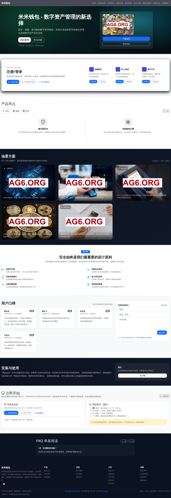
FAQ (166, 111)
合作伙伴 (111, 483)
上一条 (124, 441)
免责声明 (143, 477)
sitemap (105, 491)
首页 (94, 3)
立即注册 (13, 82)
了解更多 (102, 82)
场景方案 (119, 3)
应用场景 (47, 477)
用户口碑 (137, 3)
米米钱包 (5, 3)
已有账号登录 (28, 82)
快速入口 (47, 471)
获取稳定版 (11, 413)
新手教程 (79, 474)
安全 (6, 111)
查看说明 (164, 396)
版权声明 (143, 471)
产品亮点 (110, 3)
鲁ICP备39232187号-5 (72, 491)
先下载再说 (43, 82)
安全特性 (128, 3)
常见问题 (38, 39)
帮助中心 (79, 477)
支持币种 (47, 474)
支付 (26, 111)
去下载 (142, 375)
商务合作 (111, 480)
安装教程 (38, 413)
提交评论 (162, 332)
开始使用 (24, 39)
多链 (16, 111)
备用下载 (25, 413)
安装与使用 (146, 3)
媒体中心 (111, 471)
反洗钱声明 (144, 474)
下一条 (131, 441)
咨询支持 (126, 44)
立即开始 (156, 3)
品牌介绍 (111, 474)
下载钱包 (126, 39)
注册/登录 (102, 3)
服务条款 (143, 480)
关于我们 (111, 477)
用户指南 (79, 471)
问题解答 (165, 3)
